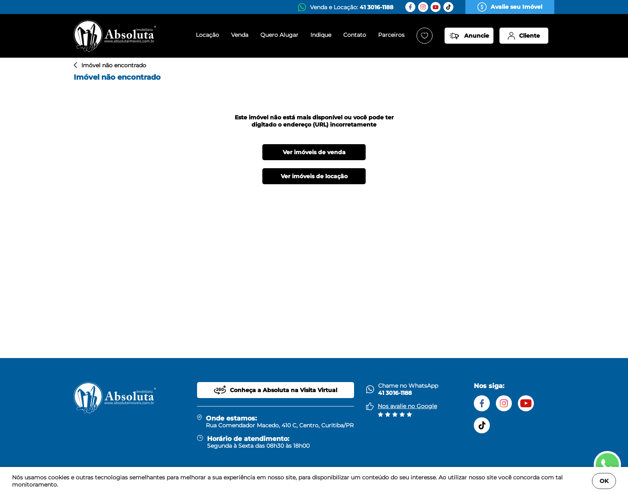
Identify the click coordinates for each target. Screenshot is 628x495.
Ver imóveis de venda (314, 152)
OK (604, 481)
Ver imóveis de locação (314, 176)
